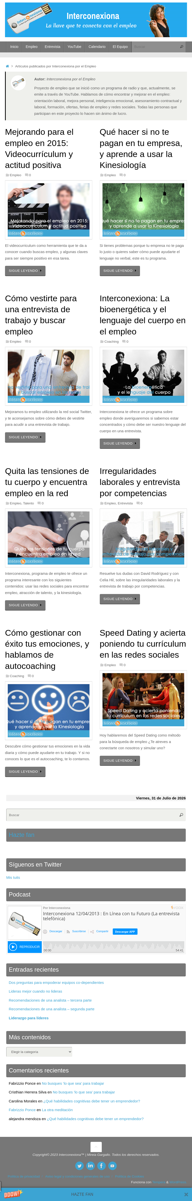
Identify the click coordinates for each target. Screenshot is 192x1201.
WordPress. (178, 1182)
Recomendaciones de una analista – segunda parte (51, 1009)
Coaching (111, 341)
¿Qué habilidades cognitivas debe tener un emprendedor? (91, 1101)
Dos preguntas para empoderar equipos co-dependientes (56, 982)
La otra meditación (57, 1110)
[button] (96, 1194)
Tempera (159, 1182)
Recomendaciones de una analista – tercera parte (50, 1000)
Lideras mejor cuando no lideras (35, 991)
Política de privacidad (24, 1176)
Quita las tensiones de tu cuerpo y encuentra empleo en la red (47, 482)
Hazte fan (21, 834)
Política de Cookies (129, 1176)
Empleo (15, 175)
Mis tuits (13, 877)
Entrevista (125, 503)
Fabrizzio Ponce (22, 1110)
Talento (28, 503)
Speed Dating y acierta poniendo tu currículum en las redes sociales (143, 643)
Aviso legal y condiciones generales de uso (77, 1176)
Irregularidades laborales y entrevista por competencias (140, 482)
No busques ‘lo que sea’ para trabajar (73, 1083)
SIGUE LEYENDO (26, 271)
